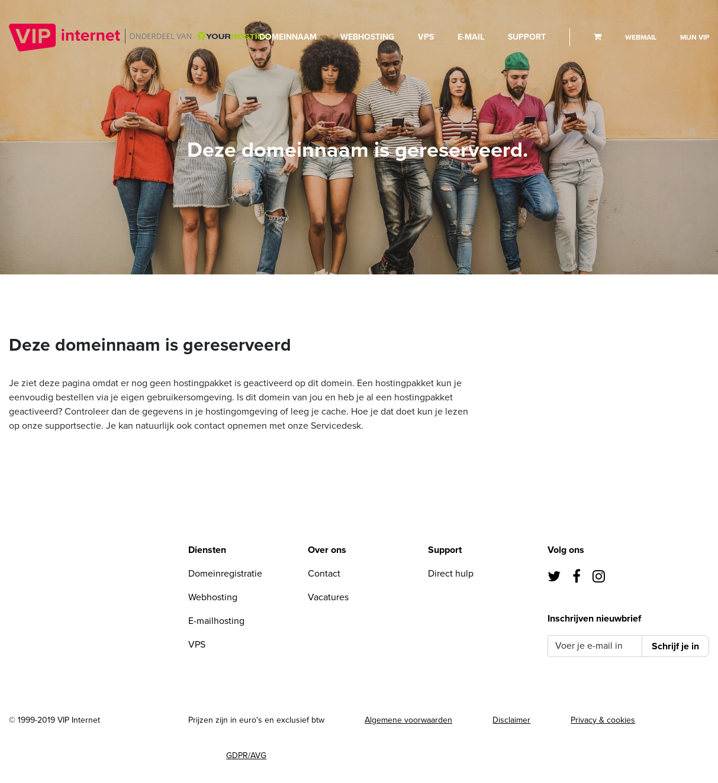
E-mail (471, 37)
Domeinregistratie (225, 574)
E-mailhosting (216, 621)
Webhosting (367, 37)
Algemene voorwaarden (408, 720)
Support (527, 37)
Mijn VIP (694, 37)
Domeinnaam (288, 37)
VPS (426, 37)
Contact (324, 574)
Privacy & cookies (603, 720)
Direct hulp (451, 574)
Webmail (640, 37)
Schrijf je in (675, 646)
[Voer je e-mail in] (595, 646)
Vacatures (328, 597)
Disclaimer (511, 720)
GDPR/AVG (246, 755)
